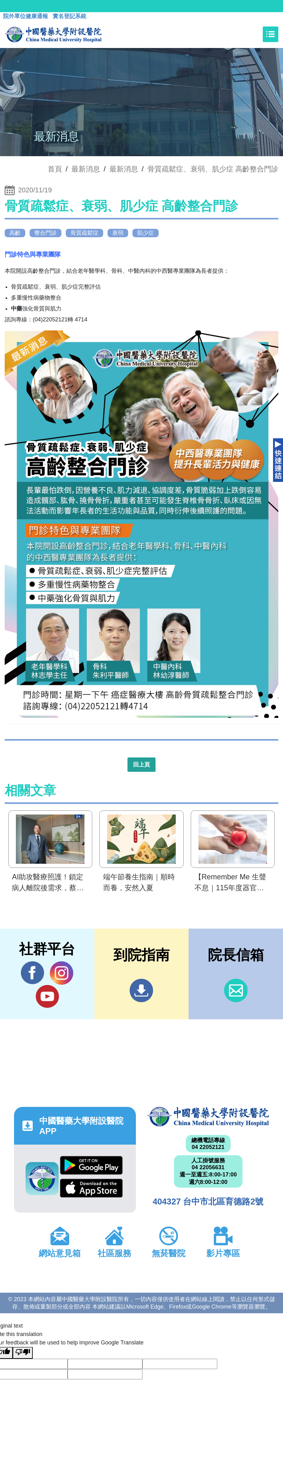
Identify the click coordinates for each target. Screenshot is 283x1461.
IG (61, 973)
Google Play (91, 1165)
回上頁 (141, 765)
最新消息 (123, 169)
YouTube (47, 996)
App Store (91, 1188)
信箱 (235, 990)
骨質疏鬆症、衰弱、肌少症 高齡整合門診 (213, 169)
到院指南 (141, 990)
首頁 (55, 169)
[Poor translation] (23, 1353)
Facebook (32, 972)
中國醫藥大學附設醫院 (208, 1117)
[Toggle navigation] (270, 34)
